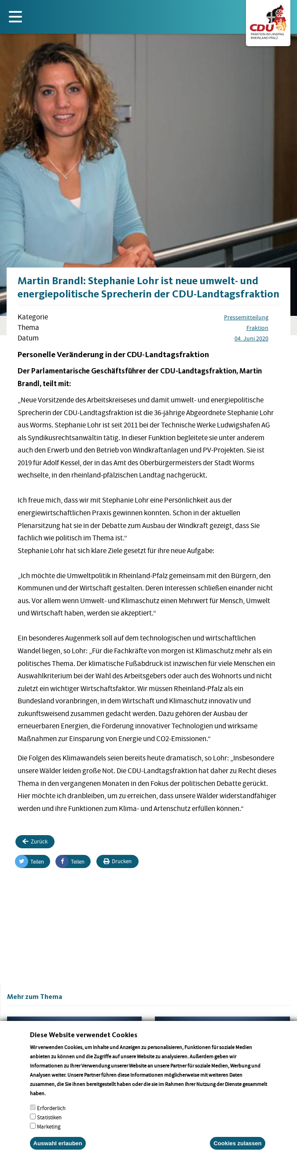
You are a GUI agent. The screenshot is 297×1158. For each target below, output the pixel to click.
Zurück (35, 841)
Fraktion (257, 328)
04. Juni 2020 (251, 338)
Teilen (29, 861)
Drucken (117, 861)
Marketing (49, 1138)
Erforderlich (51, 1120)
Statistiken (49, 1129)
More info (58, 1105)
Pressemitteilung (246, 317)
